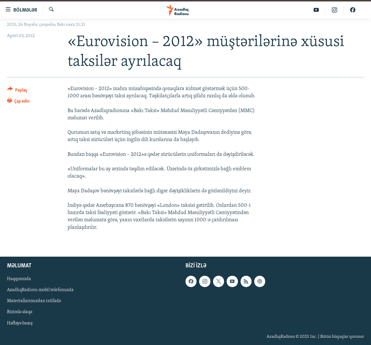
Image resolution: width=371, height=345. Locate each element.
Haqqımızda (19, 279)
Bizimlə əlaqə (19, 312)
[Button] (17, 91)
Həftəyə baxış (20, 323)
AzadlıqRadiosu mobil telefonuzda (40, 290)
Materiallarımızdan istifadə (34, 301)
